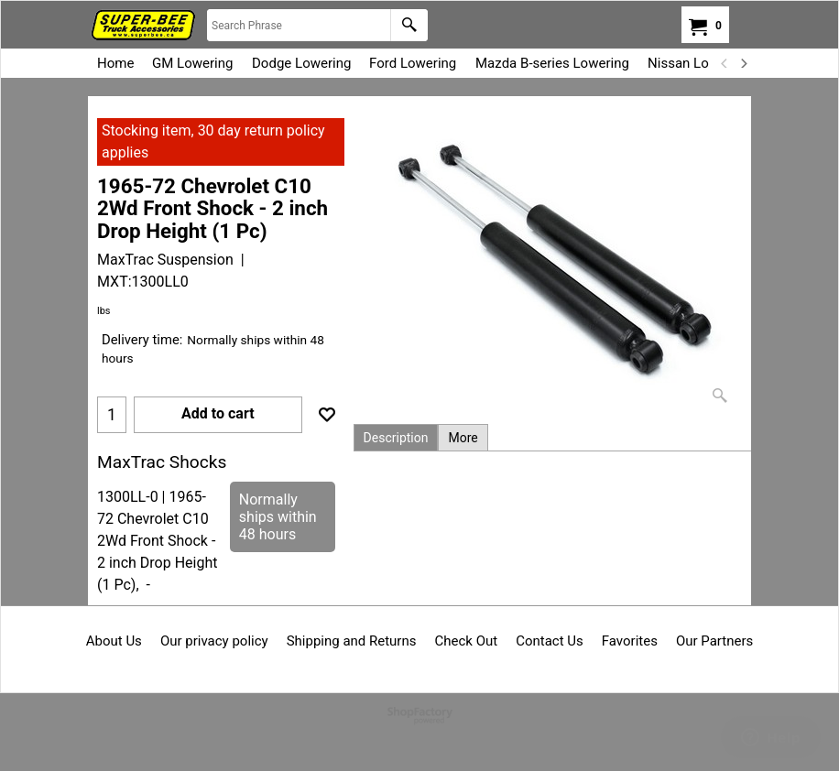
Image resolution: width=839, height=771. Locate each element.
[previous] (724, 63)
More (462, 437)
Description (396, 437)
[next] (743, 63)
